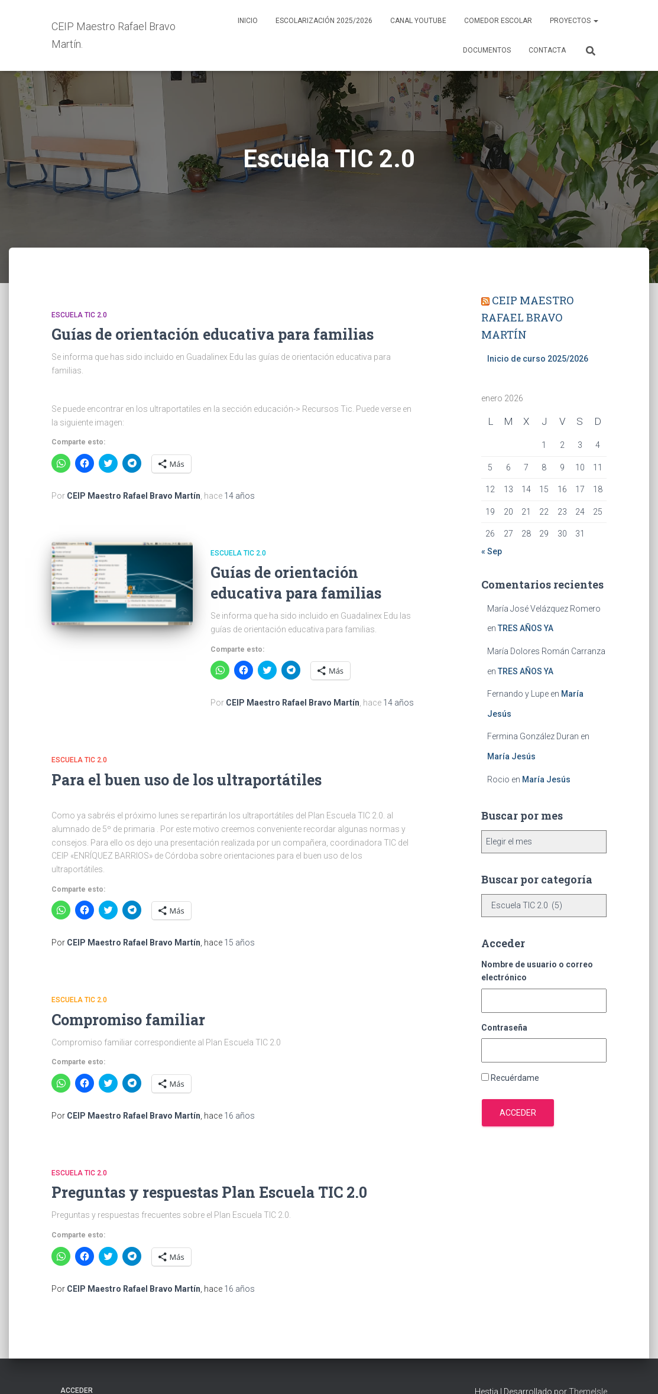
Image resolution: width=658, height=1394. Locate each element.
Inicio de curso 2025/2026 (537, 358)
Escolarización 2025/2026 (323, 21)
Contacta (547, 50)
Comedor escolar (498, 21)
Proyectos (574, 21)
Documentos (487, 50)
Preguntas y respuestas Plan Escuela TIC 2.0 (209, 1192)
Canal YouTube (418, 21)
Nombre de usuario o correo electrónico (537, 971)
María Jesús (511, 756)
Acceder (518, 1112)
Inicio (248, 21)
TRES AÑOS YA (525, 628)
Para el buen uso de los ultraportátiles (186, 779)
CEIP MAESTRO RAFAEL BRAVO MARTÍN (527, 317)
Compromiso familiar (128, 1019)
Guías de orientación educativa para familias (212, 334)
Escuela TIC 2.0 (79, 315)
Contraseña (504, 1027)
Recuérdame (515, 1078)
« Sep (491, 551)
